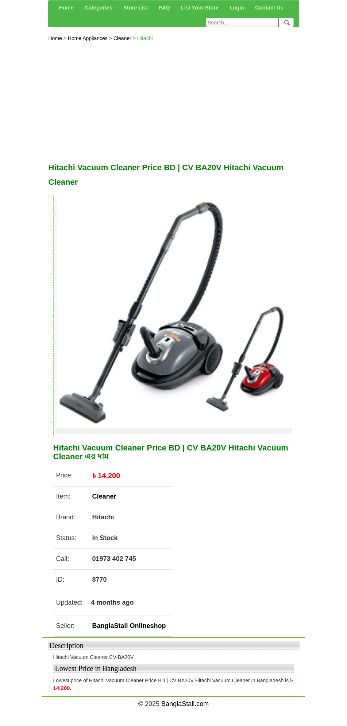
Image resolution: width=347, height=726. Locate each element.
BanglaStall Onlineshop (129, 625)
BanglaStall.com (185, 703)
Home (56, 38)
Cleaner (123, 38)
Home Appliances (88, 38)
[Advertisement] (174, 100)
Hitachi (145, 38)
